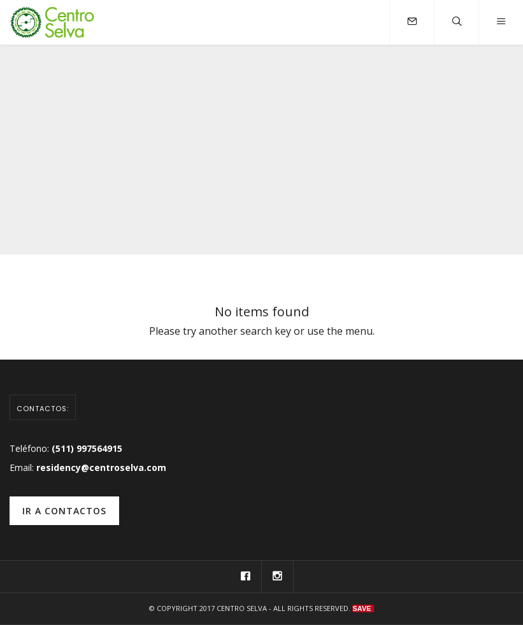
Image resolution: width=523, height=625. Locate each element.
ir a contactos (64, 511)
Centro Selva (242, 608)
